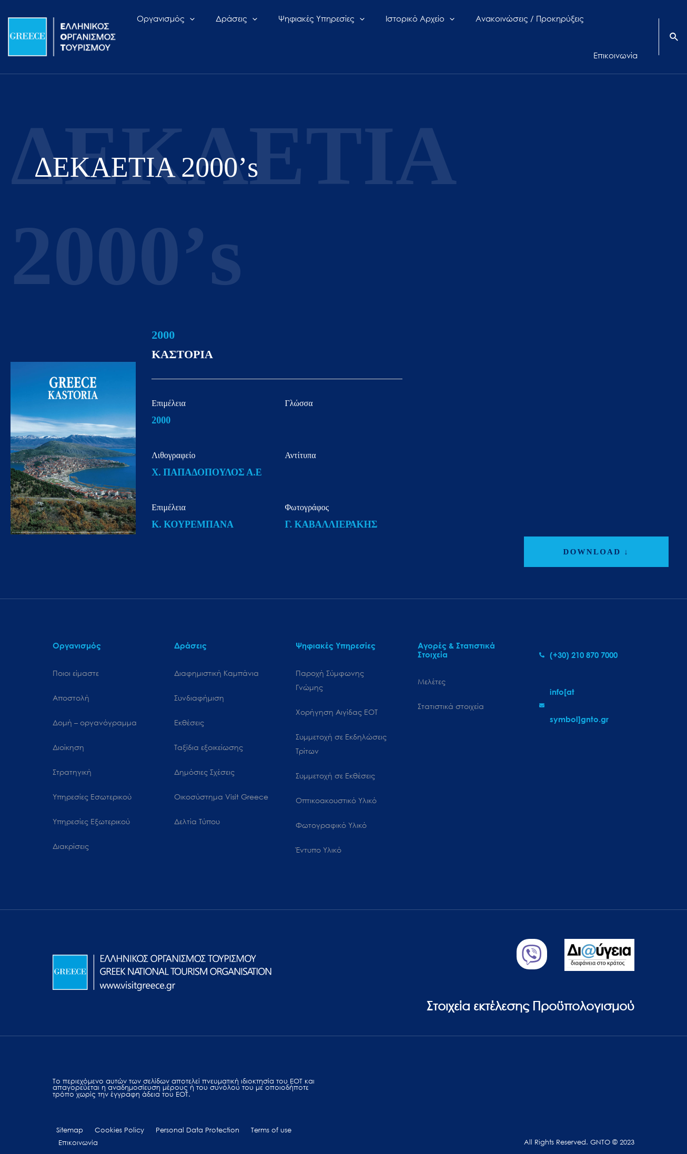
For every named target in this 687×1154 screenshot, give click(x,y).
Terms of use (253, 1115)
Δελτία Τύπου (197, 805)
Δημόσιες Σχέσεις (204, 755)
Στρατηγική (72, 755)
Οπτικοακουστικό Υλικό (336, 784)
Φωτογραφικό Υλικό (331, 809)
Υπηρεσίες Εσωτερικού (92, 780)
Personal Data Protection (184, 1115)
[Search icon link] (674, 28)
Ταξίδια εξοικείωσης (208, 729)
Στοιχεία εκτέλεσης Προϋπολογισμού (521, 990)
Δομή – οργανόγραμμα (95, 704)
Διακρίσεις (71, 830)
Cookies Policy (111, 1115)
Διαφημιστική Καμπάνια (216, 654)
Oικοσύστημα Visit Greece (221, 780)
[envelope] (586, 686)
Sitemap (66, 1115)
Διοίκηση (68, 729)
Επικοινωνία (300, 1115)
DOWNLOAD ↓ (596, 533)
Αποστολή (71, 679)
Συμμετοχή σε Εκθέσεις (335, 759)
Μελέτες (432, 662)
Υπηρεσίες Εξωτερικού (91, 805)
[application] (223, 27)
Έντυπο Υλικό (318, 834)
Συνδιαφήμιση (199, 679)
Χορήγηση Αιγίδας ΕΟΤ (337, 694)
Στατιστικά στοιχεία (451, 688)
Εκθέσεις (189, 704)
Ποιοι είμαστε (76, 654)
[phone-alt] (578, 636)
